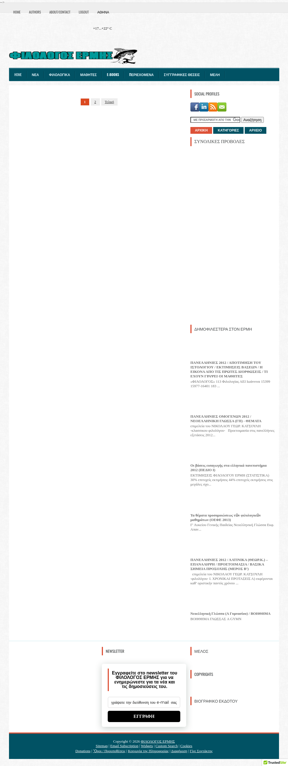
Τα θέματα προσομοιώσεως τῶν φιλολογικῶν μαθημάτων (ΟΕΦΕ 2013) (225, 517)
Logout (84, 12)
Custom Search (167, 746)
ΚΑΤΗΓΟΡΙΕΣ (228, 130)
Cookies (186, 746)
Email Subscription (124, 746)
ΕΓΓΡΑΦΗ (144, 716)
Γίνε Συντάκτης (201, 751)
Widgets (147, 746)
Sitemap (102, 746)
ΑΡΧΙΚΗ (201, 130)
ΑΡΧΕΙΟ (255, 130)
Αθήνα (103, 12)
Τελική (109, 102)
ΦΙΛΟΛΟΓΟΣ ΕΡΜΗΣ (158, 741)
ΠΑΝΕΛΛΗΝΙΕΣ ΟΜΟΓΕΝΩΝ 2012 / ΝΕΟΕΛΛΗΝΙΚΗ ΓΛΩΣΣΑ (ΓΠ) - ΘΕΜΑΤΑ (226, 418)
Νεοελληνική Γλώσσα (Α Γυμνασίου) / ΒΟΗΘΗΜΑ (230, 613)
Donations (82, 751)
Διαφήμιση (179, 751)
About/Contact (59, 12)
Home (17, 12)
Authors (35, 12)
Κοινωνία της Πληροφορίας (148, 751)
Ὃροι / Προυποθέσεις (109, 751)
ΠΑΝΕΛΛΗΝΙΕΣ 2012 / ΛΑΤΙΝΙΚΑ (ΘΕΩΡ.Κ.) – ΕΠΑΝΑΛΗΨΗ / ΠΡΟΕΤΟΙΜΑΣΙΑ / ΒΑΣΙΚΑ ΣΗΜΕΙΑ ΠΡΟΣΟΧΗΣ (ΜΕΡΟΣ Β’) (229, 564)
